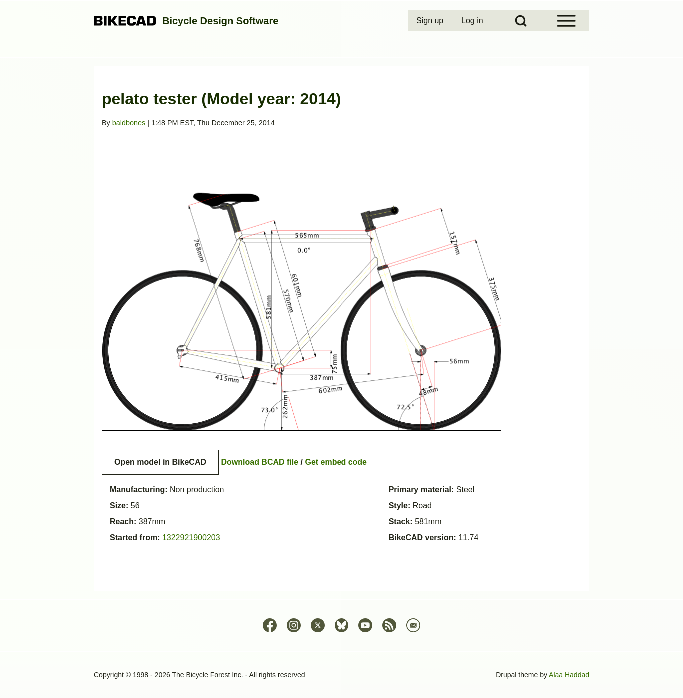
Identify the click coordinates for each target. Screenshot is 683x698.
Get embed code (336, 462)
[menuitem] (430, 20)
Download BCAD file (259, 462)
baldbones (128, 123)
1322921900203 (191, 537)
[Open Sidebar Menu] (566, 20)
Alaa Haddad (569, 675)
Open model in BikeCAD (160, 462)
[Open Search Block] (520, 20)
